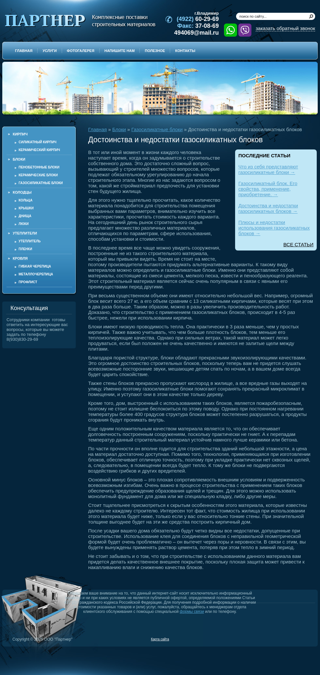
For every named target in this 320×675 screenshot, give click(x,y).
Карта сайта (160, 639)
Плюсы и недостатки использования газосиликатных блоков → (274, 227)
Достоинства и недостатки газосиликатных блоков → (268, 208)
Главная (97, 129)
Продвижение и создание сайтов (299, 639)
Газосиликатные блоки (41, 183)
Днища (25, 216)
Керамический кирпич (39, 150)
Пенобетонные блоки (39, 167)
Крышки (26, 208)
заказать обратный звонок (285, 28)
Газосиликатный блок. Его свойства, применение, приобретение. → (267, 189)
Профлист (28, 282)
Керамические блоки (38, 175)
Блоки (119, 129)
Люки (24, 224)
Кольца (25, 200)
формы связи (192, 611)
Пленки (25, 249)
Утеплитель (29, 241)
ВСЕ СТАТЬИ (298, 244)
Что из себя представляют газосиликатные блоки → (268, 169)
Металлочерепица (36, 274)
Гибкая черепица (35, 266)
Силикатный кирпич (37, 142)
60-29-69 (198, 19)
